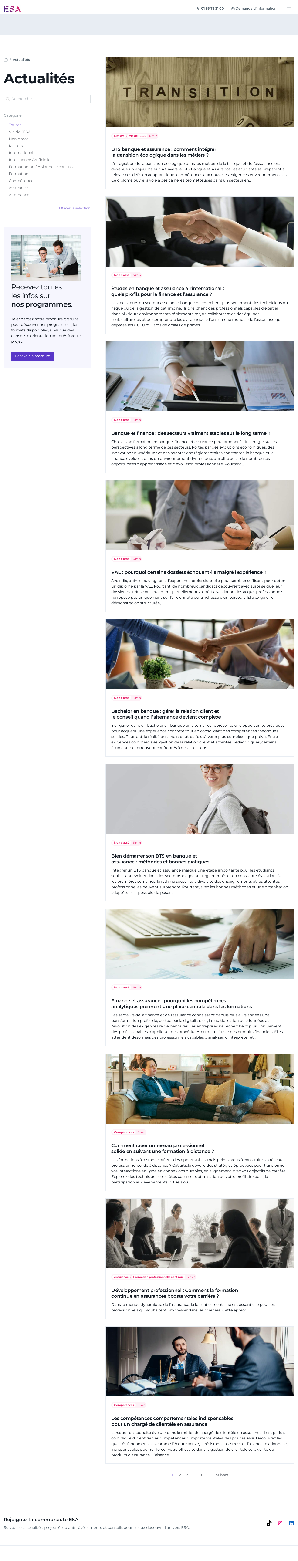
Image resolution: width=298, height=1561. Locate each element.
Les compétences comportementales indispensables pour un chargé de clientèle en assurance (172, 1421)
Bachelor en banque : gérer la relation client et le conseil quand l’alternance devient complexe (166, 714)
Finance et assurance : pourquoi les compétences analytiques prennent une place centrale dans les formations (181, 1003)
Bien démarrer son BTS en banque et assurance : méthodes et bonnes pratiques (160, 859)
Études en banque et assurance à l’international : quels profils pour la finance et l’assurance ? (167, 291)
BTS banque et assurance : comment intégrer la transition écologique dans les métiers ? (163, 152)
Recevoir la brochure (32, 356)
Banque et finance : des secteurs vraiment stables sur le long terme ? (190, 433)
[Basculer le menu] (289, 9)
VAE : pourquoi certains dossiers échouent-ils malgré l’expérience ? (188, 572)
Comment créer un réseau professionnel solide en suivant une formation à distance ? (162, 1148)
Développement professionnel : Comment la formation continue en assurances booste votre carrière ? (174, 1293)
